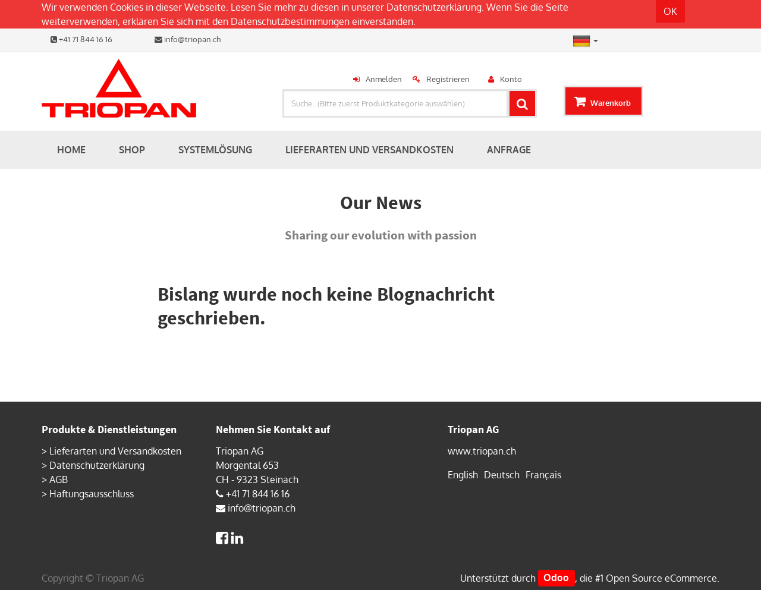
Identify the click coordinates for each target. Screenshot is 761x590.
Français (543, 475)
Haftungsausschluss (91, 494)
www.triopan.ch (482, 451)
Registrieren (448, 79)
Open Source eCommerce (661, 578)
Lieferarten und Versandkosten (115, 451)
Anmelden (384, 79)
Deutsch (502, 475)
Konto (511, 79)
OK (670, 11)
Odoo (556, 578)
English (463, 475)
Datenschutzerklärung (434, 7)
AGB (58, 479)
